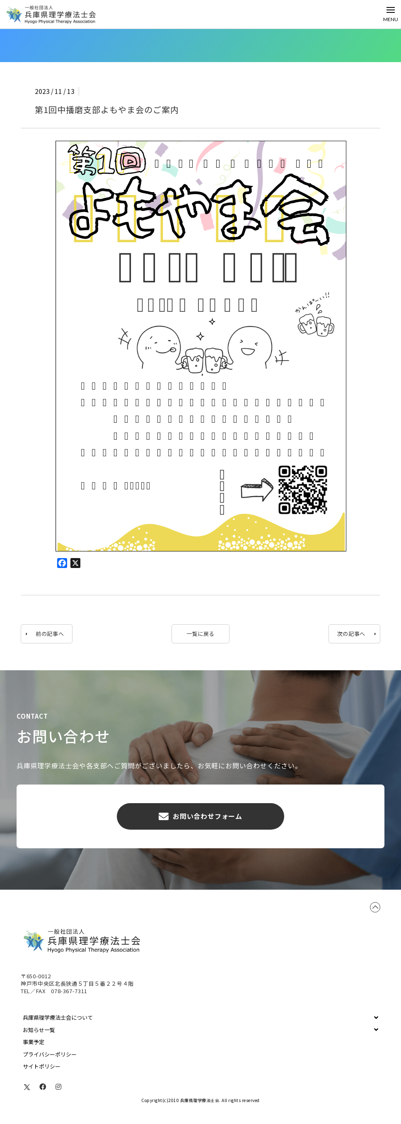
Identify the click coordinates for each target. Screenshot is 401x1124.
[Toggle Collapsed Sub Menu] (200, 1017)
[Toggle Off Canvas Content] (390, 14)
